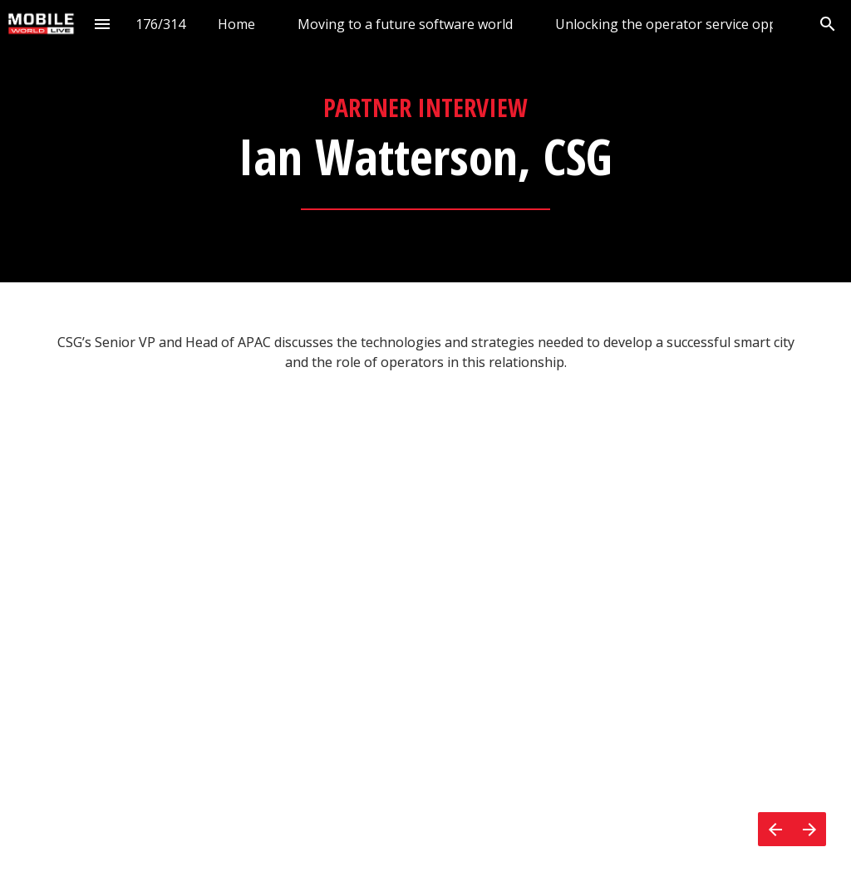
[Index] (102, 23)
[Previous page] (775, 829)
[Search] (827, 23)
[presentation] (425, 141)
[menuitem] (236, 23)
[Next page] (809, 829)
